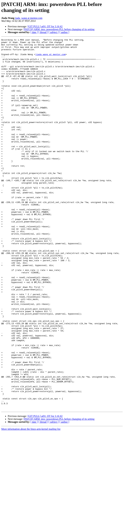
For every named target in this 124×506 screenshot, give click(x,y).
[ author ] (64, 32)
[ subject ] (54, 32)
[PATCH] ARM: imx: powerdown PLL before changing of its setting (59, 29)
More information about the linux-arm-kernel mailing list (30, 503)
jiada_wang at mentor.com (28, 18)
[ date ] (34, 32)
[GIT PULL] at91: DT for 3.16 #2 (45, 26)
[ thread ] (43, 32)
